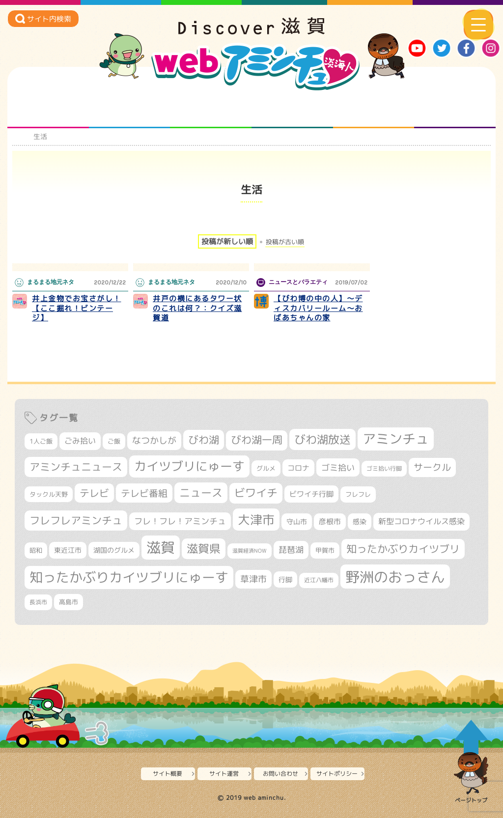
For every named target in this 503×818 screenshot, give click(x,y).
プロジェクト (373, 108)
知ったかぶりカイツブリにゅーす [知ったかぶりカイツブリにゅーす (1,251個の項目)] (128, 577)
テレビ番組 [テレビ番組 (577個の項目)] (144, 493)
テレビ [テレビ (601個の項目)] (94, 493)
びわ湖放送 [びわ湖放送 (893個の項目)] (322, 439)
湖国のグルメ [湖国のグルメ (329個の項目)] (114, 550)
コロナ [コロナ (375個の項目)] (298, 468)
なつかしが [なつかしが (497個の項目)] (154, 440)
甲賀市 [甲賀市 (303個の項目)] (325, 550)
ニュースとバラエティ (455, 108)
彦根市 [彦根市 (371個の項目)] (330, 521)
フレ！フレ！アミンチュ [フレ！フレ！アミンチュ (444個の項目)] (180, 521)
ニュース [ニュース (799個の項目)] (201, 492)
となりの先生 (129, 108)
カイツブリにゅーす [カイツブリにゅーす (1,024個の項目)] (189, 466)
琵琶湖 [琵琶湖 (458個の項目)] (291, 549)
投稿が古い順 (285, 242)
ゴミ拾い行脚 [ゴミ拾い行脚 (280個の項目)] (384, 468)
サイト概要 (167, 773)
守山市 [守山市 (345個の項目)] (296, 522)
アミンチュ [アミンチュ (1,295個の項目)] (396, 438)
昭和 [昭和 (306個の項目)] (35, 550)
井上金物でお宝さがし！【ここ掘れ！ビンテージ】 (76, 308)
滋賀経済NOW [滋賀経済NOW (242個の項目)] (249, 550)
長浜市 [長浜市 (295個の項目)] (38, 602)
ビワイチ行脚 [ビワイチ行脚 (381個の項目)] (311, 494)
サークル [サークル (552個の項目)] (432, 467)
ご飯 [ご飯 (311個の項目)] (114, 441)
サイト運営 (224, 773)
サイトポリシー (337, 773)
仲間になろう (211, 108)
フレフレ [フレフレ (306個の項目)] (358, 494)
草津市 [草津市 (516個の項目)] (253, 579)
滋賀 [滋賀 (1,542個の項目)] (160, 547)
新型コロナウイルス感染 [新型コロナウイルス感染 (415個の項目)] (421, 521)
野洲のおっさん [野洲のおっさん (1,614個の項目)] (395, 576)
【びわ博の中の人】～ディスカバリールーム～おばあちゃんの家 (318, 308)
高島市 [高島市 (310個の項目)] (68, 601)
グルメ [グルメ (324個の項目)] (266, 468)
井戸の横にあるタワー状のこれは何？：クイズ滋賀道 (197, 308)
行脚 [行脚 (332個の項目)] (285, 579)
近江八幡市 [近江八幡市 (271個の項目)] (319, 580)
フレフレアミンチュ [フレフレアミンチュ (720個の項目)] (75, 520)
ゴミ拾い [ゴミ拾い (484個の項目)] (338, 467)
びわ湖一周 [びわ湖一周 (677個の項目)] (256, 440)
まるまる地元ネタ (292, 108)
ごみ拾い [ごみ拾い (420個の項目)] (80, 440)
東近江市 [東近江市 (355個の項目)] (68, 550)
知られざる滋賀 (48, 108)
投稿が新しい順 (227, 241)
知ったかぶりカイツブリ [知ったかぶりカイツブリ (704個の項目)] (403, 548)
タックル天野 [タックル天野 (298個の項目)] (48, 494)
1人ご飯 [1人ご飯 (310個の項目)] (41, 441)
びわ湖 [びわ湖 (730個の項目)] (203, 439)
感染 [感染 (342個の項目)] (359, 522)
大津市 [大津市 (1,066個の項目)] (256, 519)
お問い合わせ (280, 773)
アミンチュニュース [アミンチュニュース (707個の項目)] (75, 466)
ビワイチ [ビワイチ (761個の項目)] (256, 492)
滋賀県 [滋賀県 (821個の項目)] (204, 548)
